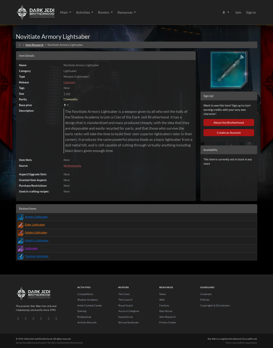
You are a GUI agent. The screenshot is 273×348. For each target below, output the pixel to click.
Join (238, 12)
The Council (125, 299)
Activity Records (87, 322)
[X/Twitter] (48, 318)
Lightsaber (31, 248)
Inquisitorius (125, 316)
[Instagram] (41, 318)
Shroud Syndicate (128, 322)
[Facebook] (33, 318)
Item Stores (165, 311)
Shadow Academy (87, 299)
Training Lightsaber (37, 256)
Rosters (104, 12)
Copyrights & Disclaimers (215, 305)
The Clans (124, 294)
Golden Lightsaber (36, 232)
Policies (204, 299)
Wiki (162, 299)
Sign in (251, 12)
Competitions (85, 294)
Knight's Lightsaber (37, 240)
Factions (164, 305)
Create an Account (229, 132)
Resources (125, 12)
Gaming (81, 311)
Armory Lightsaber (36, 216)
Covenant (206, 294)
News (162, 294)
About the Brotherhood (229, 122)
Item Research (34, 44)
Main (64, 12)
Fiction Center (167, 322)
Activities (83, 12)
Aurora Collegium (128, 311)
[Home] (20, 44)
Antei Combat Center (89, 305)
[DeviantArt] (25, 318)
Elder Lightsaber (35, 224)
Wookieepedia (72, 165)
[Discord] (18, 318)
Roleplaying (84, 316)
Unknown (69, 82)
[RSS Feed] (56, 318)
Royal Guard (125, 305)
